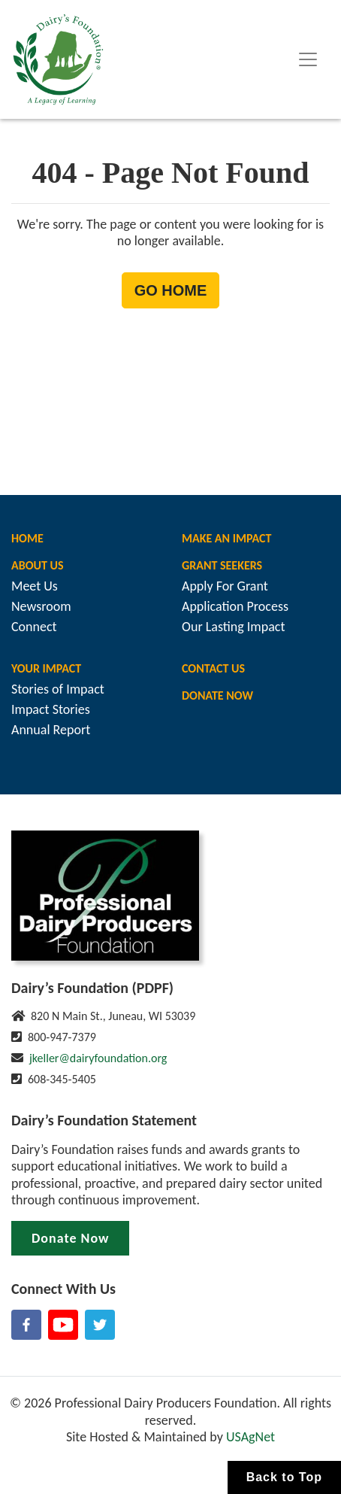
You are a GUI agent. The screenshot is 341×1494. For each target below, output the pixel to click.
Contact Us (213, 668)
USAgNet (250, 1437)
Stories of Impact (57, 689)
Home (27, 538)
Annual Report (50, 729)
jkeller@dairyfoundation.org (98, 1058)
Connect (34, 626)
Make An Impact (226, 538)
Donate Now (217, 695)
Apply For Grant (225, 586)
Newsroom (41, 606)
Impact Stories (50, 709)
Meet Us (34, 586)
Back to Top (284, 1477)
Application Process (235, 606)
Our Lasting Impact (233, 626)
